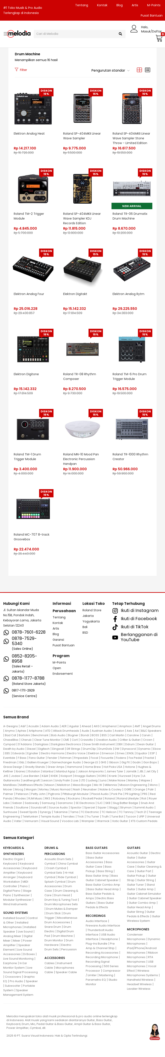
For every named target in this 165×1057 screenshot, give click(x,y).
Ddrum (130, 744)
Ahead (86, 726)
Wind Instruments (15, 904)
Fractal (149, 758)
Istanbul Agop (65, 771)
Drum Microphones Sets (61, 904)
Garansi (58, 640)
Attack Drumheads (66, 731)
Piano (24, 886)
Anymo (10, 731)
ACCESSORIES (54, 958)
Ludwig (93, 780)
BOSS (95, 735)
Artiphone (36, 731)
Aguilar (74, 726)
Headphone (109, 939)
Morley (44, 789)
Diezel (31, 749)
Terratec (69, 816)
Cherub (26, 740)
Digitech (44, 749)
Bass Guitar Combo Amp (103, 885)
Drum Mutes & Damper (62, 909)
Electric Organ (13, 859)
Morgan (31, 789)
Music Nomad (60, 789)
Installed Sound (14, 918)
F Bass (22, 758)
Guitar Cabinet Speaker (145, 898)
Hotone (130, 767)
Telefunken (30, 816)
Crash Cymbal (56, 868)
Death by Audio (13, 749)
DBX (120, 744)
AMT (137, 726)
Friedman (10, 762)
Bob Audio (58, 735)
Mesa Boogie (82, 785)
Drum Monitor (53, 940)
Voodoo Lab (70, 821)
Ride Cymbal (67, 877)
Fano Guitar (37, 758)
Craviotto (86, 740)
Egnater (32, 753)
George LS (91, 762)
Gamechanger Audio (66, 762)
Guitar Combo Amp (142, 903)
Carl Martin (116, 735)
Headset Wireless (139, 984)
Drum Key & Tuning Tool (60, 900)
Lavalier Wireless (138, 989)
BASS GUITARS (96, 848)
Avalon (119, 731)
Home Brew (93, 767)
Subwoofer (12, 986)
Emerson (108, 753)
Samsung (48, 803)
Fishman (66, 758)
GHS (103, 762)
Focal (94, 758)
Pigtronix (54, 794)
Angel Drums (152, 726)
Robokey (59, 798)
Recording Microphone (102, 957)
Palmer (8, 794)
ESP (152, 753)
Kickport (66, 776)
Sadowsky (32, 803)
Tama (74, 812)
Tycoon (131, 816)
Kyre (137, 776)
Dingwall (58, 749)
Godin (136, 762)
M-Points (153, 5)
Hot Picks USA (113, 767)
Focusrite (107, 758)
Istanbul (48, 771)
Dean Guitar (145, 744)
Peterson (22, 794)
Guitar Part (144, 871)
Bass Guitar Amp (97, 876)
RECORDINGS (95, 916)
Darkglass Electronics (66, 744)
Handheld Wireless (140, 980)
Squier (102, 807)
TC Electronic (90, 812)
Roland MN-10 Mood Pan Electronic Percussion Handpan (81, 459)
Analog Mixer (12, 936)
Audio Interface (96, 921)
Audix (85, 731)
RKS (47, 798)
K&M (45, 776)
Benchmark (40, 735)
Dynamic (144, 749)
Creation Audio (106, 740)
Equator (141, 753)
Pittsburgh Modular (76, 794)
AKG (96, 726)
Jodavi (15, 776)
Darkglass (42, 744)
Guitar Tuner (135, 885)
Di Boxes (29, 954)
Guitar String (145, 880)
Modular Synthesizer (17, 900)
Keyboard (10, 864)
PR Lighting (132, 794)
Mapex (145, 780)
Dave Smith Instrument (99, 744)
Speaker (32, 981)
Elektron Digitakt (75, 294)
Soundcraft (38, 807)
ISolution (34, 771)
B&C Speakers (151, 731)
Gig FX (125, 762)
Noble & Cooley (110, 789)
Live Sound (25, 931)
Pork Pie (116, 794)
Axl (137, 731)
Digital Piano (11, 891)
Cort (75, 740)
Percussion (69, 949)
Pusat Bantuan (64, 645)
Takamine (61, 812)
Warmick (103, 821)
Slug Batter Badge (125, 803)
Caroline (133, 735)
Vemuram (31, 821)
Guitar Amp (146, 889)
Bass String (105, 871)
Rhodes (20, 798)
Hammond (74, 767)
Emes (121, 753)
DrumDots (105, 749)
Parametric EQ (96, 980)
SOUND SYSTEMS (15, 913)
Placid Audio (100, 794)
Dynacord (129, 749)
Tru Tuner (92, 816)
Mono (154, 785)
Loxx (75, 780)
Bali (84, 627)
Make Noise (117, 780)
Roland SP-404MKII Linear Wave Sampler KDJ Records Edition (82, 218)
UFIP (141, 816)
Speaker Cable (66, 972)
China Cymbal (68, 864)
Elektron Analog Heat (29, 133)
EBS (7, 753)
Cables (49, 963)
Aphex (21, 731)
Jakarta (88, 616)
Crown (147, 740)
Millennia (111, 785)
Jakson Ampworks (91, 771)
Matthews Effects (31, 785)
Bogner (73, 735)
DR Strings (73, 749)
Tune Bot (117, 816)
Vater (18, 821)
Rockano (74, 798)
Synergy (45, 812)
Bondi (85, 735)
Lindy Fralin (62, 780)
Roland (110, 798)
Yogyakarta (91, 621)
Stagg (113, 807)
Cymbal (49, 864)
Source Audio (58, 807)
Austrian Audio (102, 731)
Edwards (18, 753)
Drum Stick (53, 913)
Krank (113, 776)
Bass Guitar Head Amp (103, 889)
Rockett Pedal (92, 798)
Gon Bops (150, 762)
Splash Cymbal (55, 882)
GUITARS (133, 848)
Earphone (10, 963)
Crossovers (13, 977)
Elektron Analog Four (29, 294)
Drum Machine (63, 936)
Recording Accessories (102, 953)
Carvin (146, 735)
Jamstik (131, 771)
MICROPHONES (138, 929)
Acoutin (33, 726)
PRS (144, 794)
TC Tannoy (126, 812)
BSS (104, 735)
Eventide (9, 758)
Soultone (22, 807)
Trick (80, 816)
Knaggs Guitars (85, 776)
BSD (85, 632)
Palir (151, 789)
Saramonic (65, 803)
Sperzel (89, 807)
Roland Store (91, 610)
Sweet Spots (28, 812)
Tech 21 (141, 812)
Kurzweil (125, 776)
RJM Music (35, 798)
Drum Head (62, 895)
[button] (158, 38)
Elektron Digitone (26, 374)
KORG (102, 776)
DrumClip (89, 749)
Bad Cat (10, 735)
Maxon (50, 785)
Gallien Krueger (38, 762)
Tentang (81, 5)
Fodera (121, 758)
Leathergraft (31, 780)
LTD (83, 780)
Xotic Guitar (120, 821)
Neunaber (90, 789)
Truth (105, 816)
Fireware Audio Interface (103, 925)
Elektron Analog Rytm (128, 294)
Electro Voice (76, 753)
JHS (5, 776)
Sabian (17, 803)
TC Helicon (109, 812)
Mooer (7, 789)
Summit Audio (144, 807)
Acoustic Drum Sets (57, 859)
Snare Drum (52, 927)
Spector (76, 807)
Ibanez (21, 771)
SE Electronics (85, 803)
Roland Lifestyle (128, 798)
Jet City (151, 771)
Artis (135, 5)
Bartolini (24, 735)
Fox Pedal (135, 758)
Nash (76, 789)
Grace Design (12, 767)
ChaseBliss (10, 740)
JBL (141, 771)
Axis (129, 731)
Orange (139, 789)
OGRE (128, 789)
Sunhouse (10, 812)
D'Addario (25, 744)
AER (64, 726)
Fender (52, 758)
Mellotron (63, 785)
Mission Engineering (133, 785)
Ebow (157, 749)
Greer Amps (55, 767)
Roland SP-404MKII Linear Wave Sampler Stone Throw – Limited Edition (131, 138)
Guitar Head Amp (139, 907)
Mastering (106, 975)
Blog (119, 5)
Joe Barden (31, 776)
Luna (103, 780)
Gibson (114, 762)
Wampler (88, 821)
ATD (47, 731)
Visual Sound (50, 821)
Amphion (125, 726)
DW (117, 749)
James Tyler (114, 771)
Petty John (38, 794)
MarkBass (10, 785)
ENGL (130, 753)
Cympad (9, 744)
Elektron (93, 753)
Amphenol (109, 726)
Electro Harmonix (52, 753)
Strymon (126, 807)
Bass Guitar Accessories (102, 853)
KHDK (54, 776)
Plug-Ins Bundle (96, 944)
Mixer (16, 941)
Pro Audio (16, 981)
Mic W (98, 785)
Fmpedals (81, 758)
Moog (19, 789)
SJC (100, 803)
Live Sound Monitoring (18, 959)
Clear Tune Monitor (47, 740)
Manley (133, 780)
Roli (143, 798)
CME (66, 740)
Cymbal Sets (53, 873)
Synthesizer (22, 895)
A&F (23, 726)
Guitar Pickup (136, 876)
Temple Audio (50, 816)
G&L (21, 762)
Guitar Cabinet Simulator (144, 894)
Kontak (102, 5)
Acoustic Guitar (137, 853)
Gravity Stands (35, 767)
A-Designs (10, 726)
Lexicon (47, 780)
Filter (21, 70)
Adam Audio (50, 726)
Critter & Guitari (130, 740)
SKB (107, 803)
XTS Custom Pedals (144, 821)
